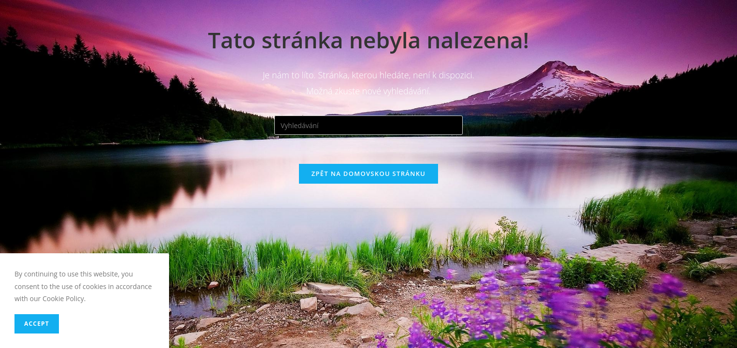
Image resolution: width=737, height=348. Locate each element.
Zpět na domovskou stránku (368, 173)
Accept (36, 323)
